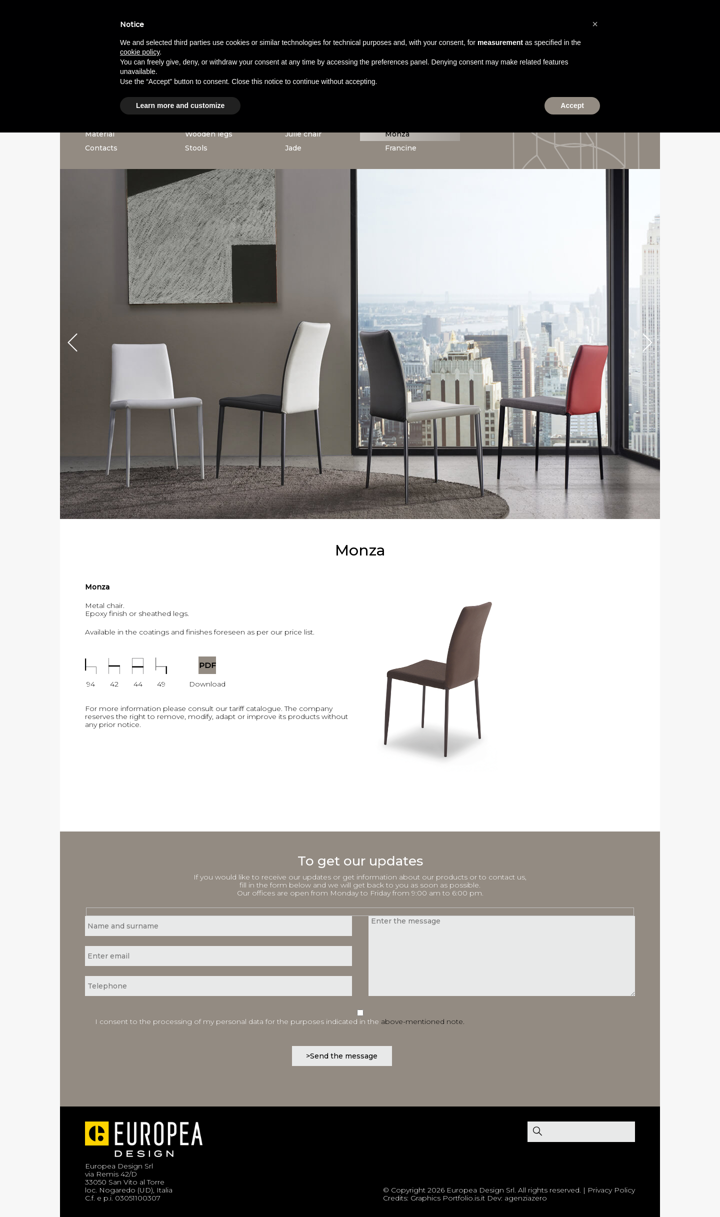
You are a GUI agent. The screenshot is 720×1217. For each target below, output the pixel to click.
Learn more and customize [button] (180, 106)
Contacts (101, 148)
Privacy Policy (611, 1190)
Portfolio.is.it (463, 1198)
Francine (400, 148)
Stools (196, 148)
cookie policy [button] (140, 52)
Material (99, 134)
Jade (293, 148)
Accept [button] (572, 106)
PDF (207, 665)
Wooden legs (208, 134)
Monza (397, 134)
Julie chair (303, 134)
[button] (595, 24)
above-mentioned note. (422, 1021)
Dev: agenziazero (517, 1198)
